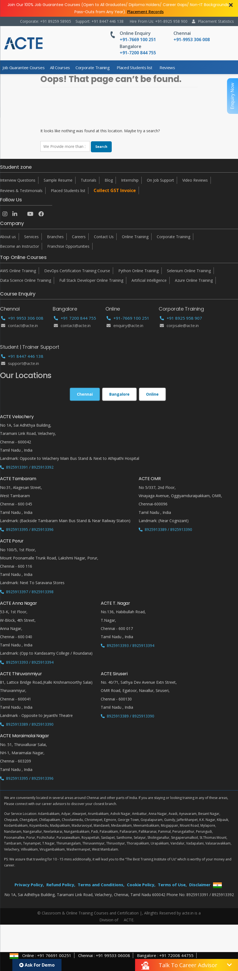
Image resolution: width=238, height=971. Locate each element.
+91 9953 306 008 (22, 318)
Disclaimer (200, 884)
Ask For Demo (37, 965)
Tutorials (88, 180)
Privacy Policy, (29, 884)
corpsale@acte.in (179, 325)
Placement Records (145, 11)
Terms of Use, (172, 884)
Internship (130, 180)
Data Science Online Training (25, 280)
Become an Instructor (19, 246)
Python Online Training (138, 270)
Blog (109, 180)
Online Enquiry (135, 33)
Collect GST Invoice (115, 190)
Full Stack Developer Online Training (91, 280)
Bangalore (130, 46)
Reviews (167, 67)
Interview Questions (17, 180)
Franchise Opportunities (68, 246)
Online (152, 394)
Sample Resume (58, 180)
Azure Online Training (194, 280)
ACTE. (129, 919)
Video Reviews (195, 180)
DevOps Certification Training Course (77, 270)
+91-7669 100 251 (128, 318)
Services (31, 236)
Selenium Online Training (189, 270)
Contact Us (104, 236)
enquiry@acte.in (125, 325)
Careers (79, 236)
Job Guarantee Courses (23, 67)
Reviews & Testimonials (21, 190)
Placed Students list (134, 67)
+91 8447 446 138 (22, 356)
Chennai (182, 33)
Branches (55, 236)
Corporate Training (92, 67)
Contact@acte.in (19, 325)
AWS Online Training (18, 270)
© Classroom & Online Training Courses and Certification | (89, 913)
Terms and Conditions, (101, 884)
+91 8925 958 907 (181, 318)
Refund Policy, (60, 884)
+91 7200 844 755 (75, 318)
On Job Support (160, 180)
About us (8, 236)
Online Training (135, 236)
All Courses (60, 67)
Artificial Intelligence (149, 280)
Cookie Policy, (141, 884)
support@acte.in (20, 363)
